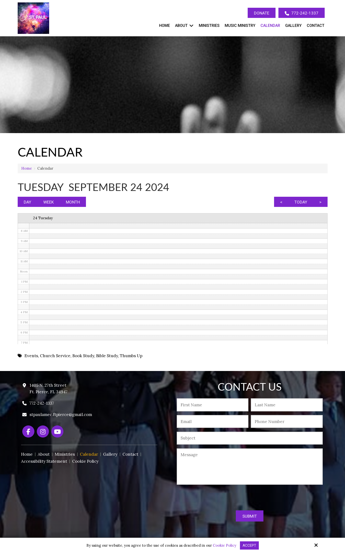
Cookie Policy (224, 545)
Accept (249, 545)
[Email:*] (212, 421)
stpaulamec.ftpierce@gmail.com (61, 414)
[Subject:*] (249, 438)
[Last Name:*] (286, 404)
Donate (261, 13)
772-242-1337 (301, 13)
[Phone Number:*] (286, 421)
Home (26, 168)
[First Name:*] (212, 404)
